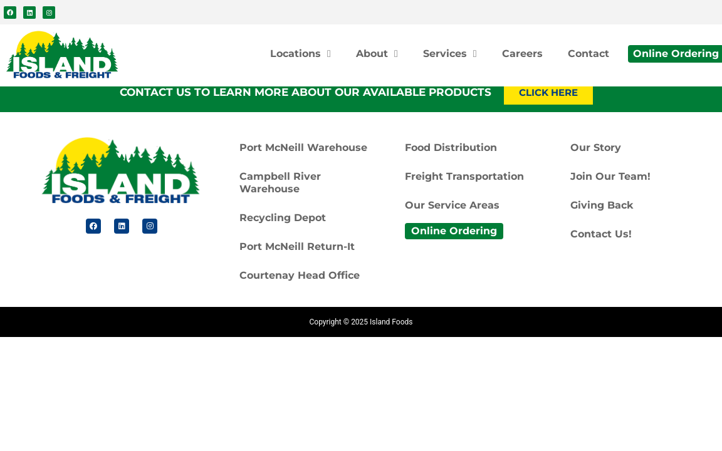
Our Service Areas (452, 205)
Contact (588, 54)
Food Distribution (451, 147)
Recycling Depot (282, 218)
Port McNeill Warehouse (303, 147)
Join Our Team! (610, 176)
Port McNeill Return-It (297, 246)
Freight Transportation (464, 176)
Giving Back (601, 205)
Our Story (595, 147)
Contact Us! (601, 234)
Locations (300, 54)
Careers (522, 54)
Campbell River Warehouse (280, 182)
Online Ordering (454, 231)
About (377, 54)
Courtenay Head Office (299, 275)
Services (450, 54)
